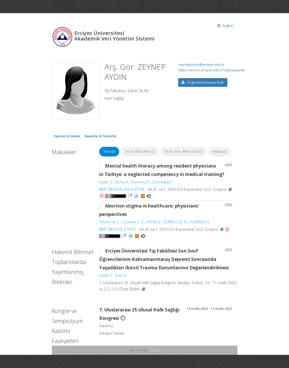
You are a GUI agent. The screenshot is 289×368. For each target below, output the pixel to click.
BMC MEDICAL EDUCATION (121, 189)
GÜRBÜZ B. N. (175, 221)
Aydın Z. (106, 181)
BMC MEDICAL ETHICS (117, 229)
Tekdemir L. (109, 221)
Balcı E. (121, 275)
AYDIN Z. (154, 221)
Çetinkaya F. (162, 181)
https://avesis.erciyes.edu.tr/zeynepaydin (211, 70)
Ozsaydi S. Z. (133, 221)
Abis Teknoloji (138, 350)
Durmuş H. (140, 181)
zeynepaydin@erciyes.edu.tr (201, 64)
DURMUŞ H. (200, 221)
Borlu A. (122, 181)
